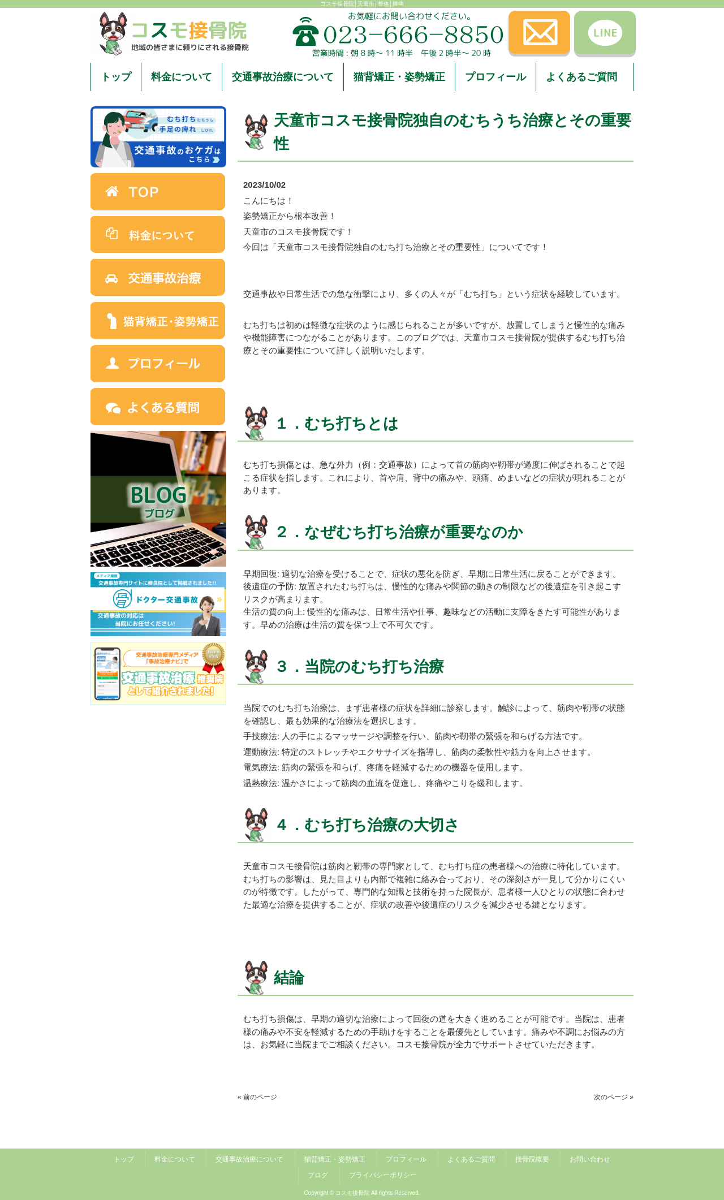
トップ (124, 1159)
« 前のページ (257, 1097)
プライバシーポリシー (383, 1175)
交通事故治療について (249, 1159)
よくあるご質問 (471, 1159)
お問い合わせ (590, 1159)
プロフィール (406, 1159)
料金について (174, 1159)
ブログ (318, 1175)
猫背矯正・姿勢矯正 (334, 1159)
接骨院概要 (532, 1159)
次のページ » (614, 1097)
